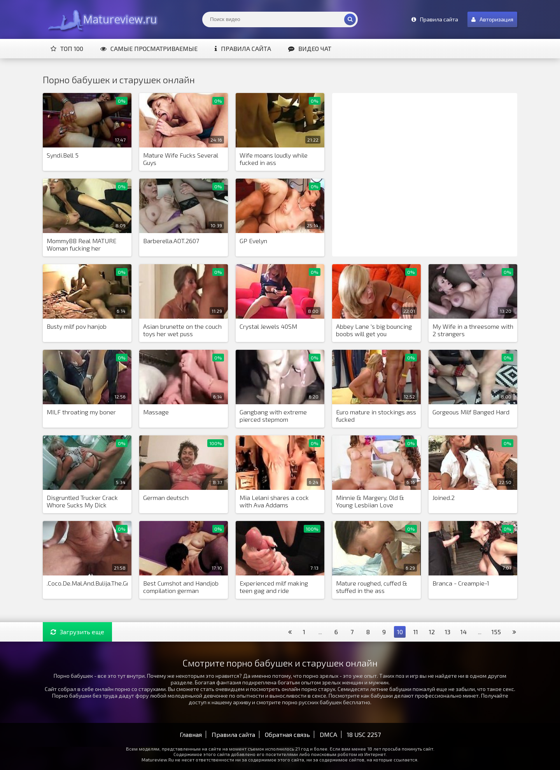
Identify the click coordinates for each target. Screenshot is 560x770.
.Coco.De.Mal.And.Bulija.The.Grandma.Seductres (87, 583)
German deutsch (166, 497)
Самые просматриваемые (149, 48)
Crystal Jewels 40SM (268, 326)
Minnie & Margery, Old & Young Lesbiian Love (370, 501)
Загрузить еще (77, 631)
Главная (191, 734)
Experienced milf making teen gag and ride (274, 586)
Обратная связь (287, 734)
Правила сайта (243, 48)
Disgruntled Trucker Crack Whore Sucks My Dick (82, 501)
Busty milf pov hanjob (77, 326)
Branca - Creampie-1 (460, 583)
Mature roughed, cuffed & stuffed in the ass (371, 586)
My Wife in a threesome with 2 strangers (472, 330)
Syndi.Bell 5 (63, 155)
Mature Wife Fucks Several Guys (180, 158)
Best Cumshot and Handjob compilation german (181, 586)
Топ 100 (67, 48)
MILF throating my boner (81, 412)
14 (463, 631)
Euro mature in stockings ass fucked (376, 415)
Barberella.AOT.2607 (171, 240)
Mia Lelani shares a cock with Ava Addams (274, 501)
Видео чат (309, 48)
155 (496, 631)
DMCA (328, 734)
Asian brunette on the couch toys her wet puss (182, 330)
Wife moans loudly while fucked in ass (274, 158)
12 (432, 631)
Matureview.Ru (101, 19)
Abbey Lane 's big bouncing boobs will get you (374, 330)
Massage (156, 412)
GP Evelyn (253, 240)
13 (447, 631)
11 (415, 631)
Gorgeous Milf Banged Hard (470, 412)
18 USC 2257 (364, 734)
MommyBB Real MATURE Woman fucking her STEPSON (81, 245)
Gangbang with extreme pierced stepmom (273, 415)
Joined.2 (443, 497)
